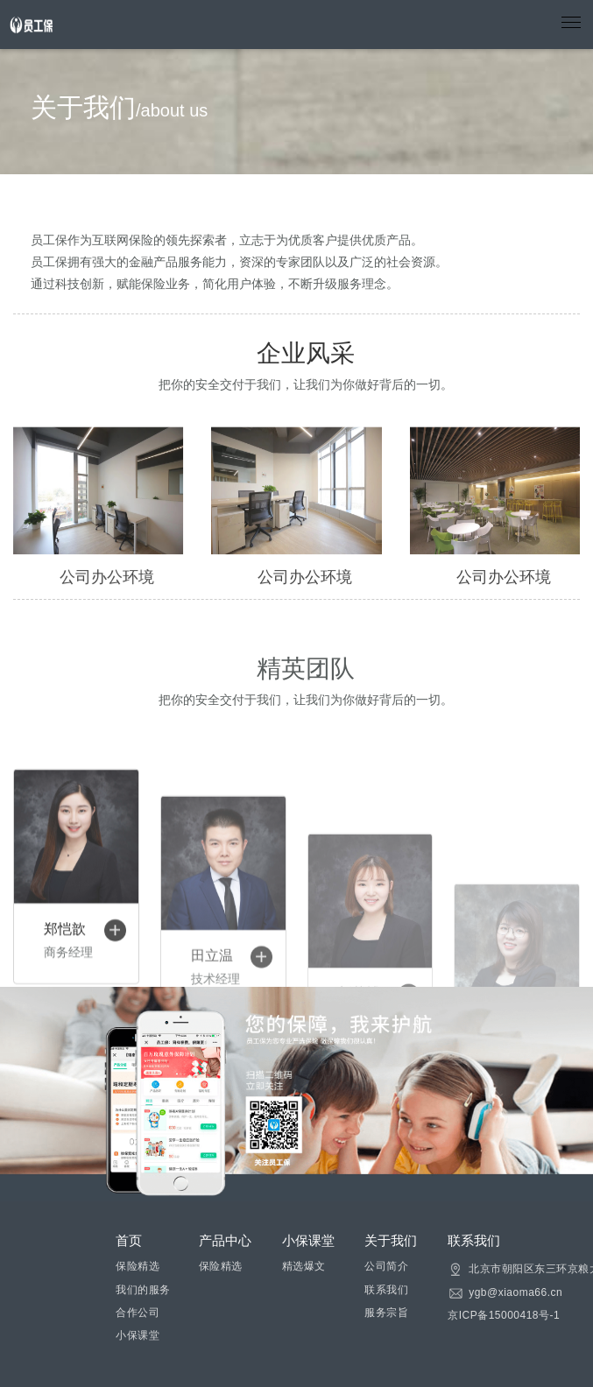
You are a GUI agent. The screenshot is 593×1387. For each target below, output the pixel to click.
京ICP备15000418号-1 (504, 1315)
